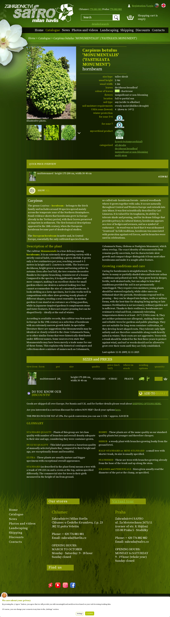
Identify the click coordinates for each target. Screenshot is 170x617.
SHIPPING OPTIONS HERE (146, 403)
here (117, 409)
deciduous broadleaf (126, 148)
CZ (156, 5)
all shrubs (120, 145)
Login (150, 5)
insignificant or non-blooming (131, 152)
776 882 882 (116, 9)
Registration (139, 5)
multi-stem (121, 155)
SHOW (44, 190)
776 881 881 (96, 9)
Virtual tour (123, 501)
